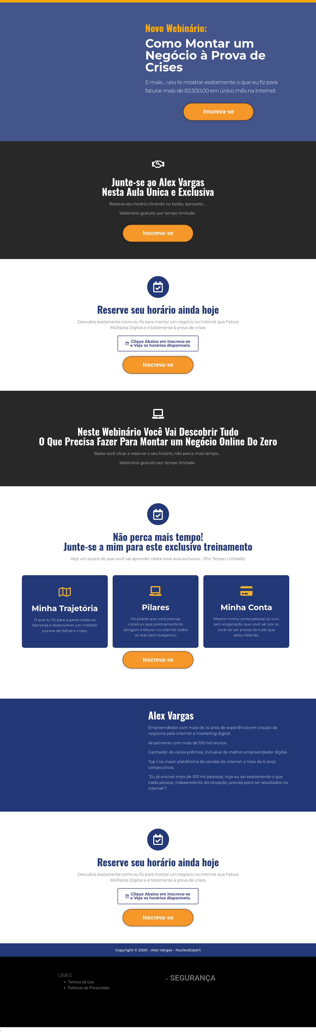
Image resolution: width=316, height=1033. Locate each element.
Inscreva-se (218, 111)
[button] (158, 344)
